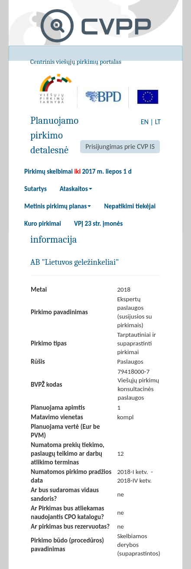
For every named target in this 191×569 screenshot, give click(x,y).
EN (145, 122)
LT (158, 122)
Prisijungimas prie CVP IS (120, 146)
